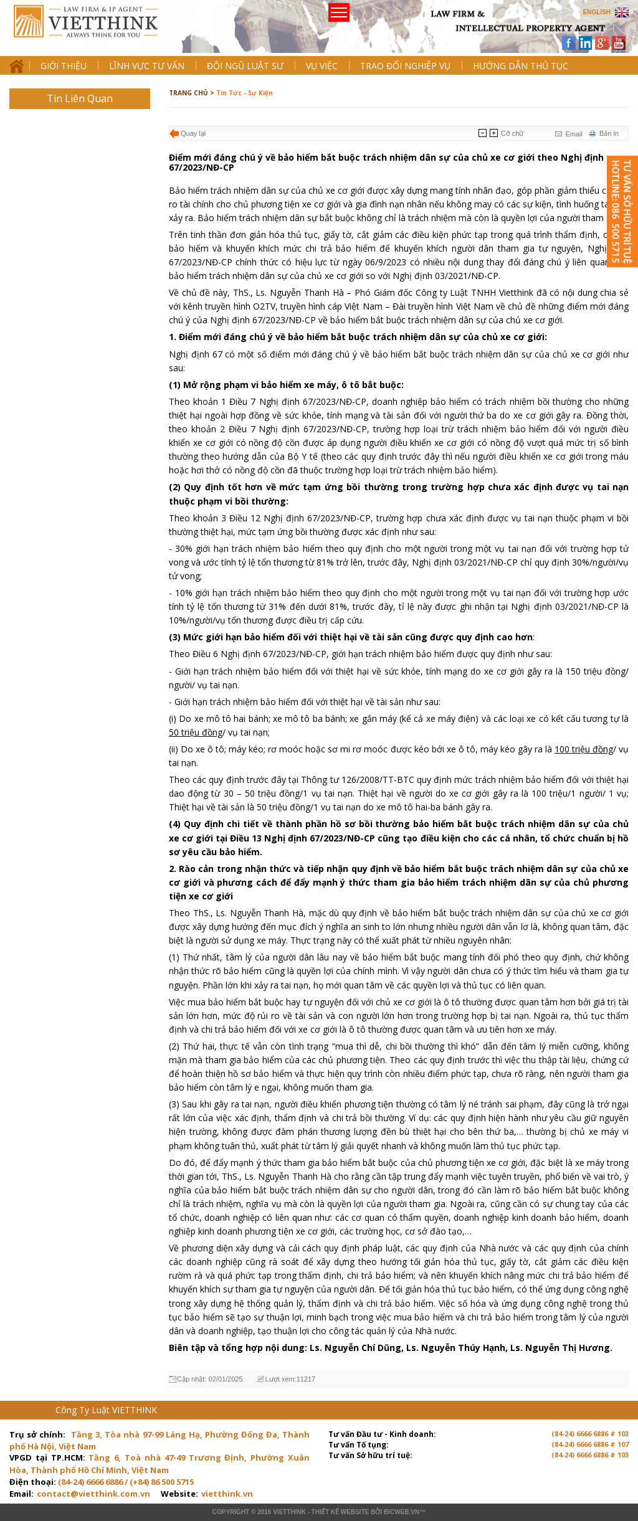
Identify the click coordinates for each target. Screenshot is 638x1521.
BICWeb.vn (401, 1512)
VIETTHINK (289, 1512)
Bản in (609, 133)
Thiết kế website (340, 1512)
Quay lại (193, 133)
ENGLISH (597, 12)
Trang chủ (95, 31)
